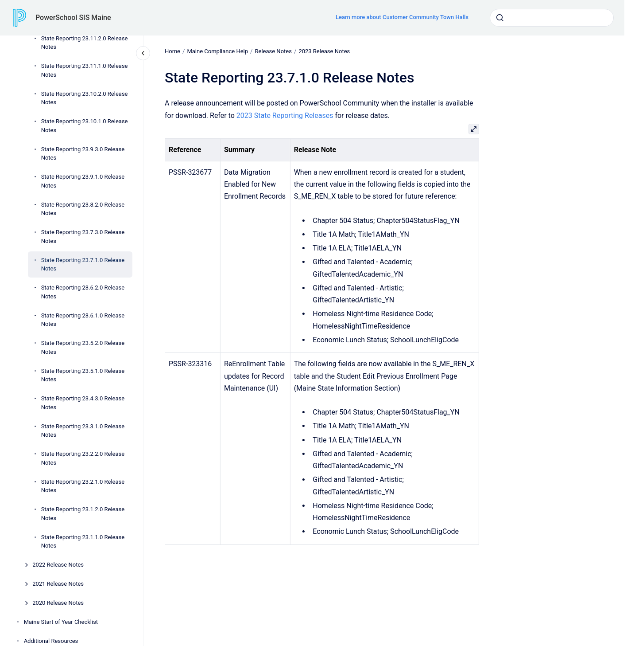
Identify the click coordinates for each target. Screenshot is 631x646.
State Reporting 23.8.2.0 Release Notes (83, 209)
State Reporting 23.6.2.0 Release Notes (83, 292)
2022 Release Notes (58, 564)
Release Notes (273, 51)
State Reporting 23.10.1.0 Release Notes (84, 125)
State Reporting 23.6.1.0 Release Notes (83, 320)
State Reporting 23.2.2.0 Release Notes (83, 458)
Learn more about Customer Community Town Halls (402, 17)
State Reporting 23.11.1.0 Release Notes (84, 70)
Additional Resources (51, 641)
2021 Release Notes (58, 583)
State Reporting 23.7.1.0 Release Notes (83, 264)
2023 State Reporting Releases (284, 115)
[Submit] (500, 18)
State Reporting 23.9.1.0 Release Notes (83, 181)
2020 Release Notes (58, 602)
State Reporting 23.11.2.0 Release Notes (84, 43)
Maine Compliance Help (217, 51)
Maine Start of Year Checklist (61, 622)
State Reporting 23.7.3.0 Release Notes (83, 236)
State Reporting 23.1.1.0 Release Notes (83, 541)
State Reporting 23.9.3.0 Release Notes (83, 153)
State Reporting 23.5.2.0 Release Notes (83, 347)
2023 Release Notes (324, 51)
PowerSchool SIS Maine (73, 17)
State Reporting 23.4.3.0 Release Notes (83, 403)
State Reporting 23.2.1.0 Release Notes (83, 486)
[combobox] (551, 17)
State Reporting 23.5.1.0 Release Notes (83, 375)
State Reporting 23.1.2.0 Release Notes (83, 513)
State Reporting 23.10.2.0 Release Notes (84, 98)
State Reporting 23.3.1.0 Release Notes (83, 430)
